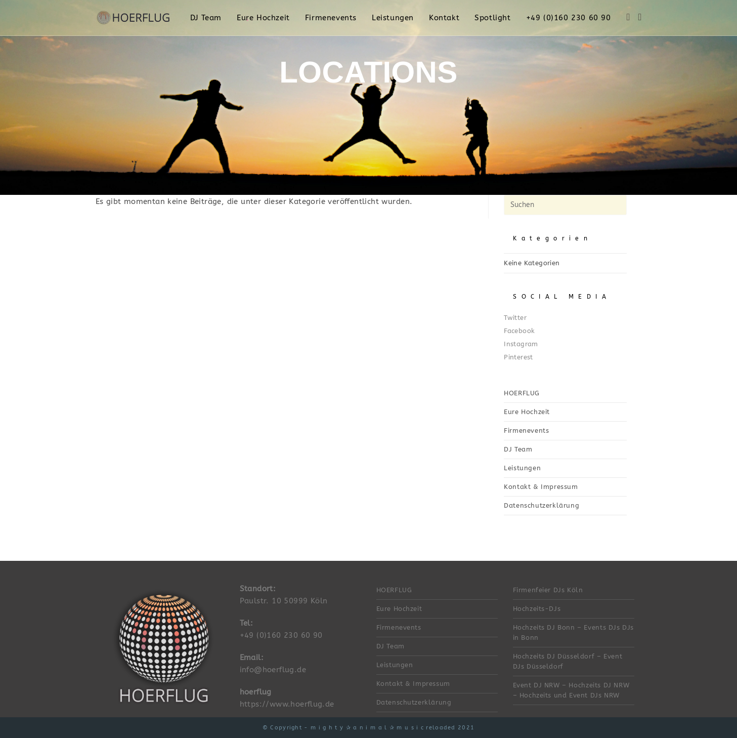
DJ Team (518, 449)
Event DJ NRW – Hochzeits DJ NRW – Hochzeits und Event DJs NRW (571, 690)
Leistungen (522, 468)
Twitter (515, 317)
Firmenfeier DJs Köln (548, 590)
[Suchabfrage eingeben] (565, 205)
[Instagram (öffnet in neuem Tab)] (640, 17)
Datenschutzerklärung (541, 505)
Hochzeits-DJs (537, 608)
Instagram (521, 344)
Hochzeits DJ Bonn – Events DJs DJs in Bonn (573, 632)
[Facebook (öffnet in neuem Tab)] (628, 17)
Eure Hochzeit (527, 412)
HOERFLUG (522, 393)
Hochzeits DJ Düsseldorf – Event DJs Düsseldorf (568, 661)
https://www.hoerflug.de (287, 704)
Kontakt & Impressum (541, 486)
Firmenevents (526, 430)
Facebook (519, 331)
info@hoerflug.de (273, 669)
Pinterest (518, 357)
